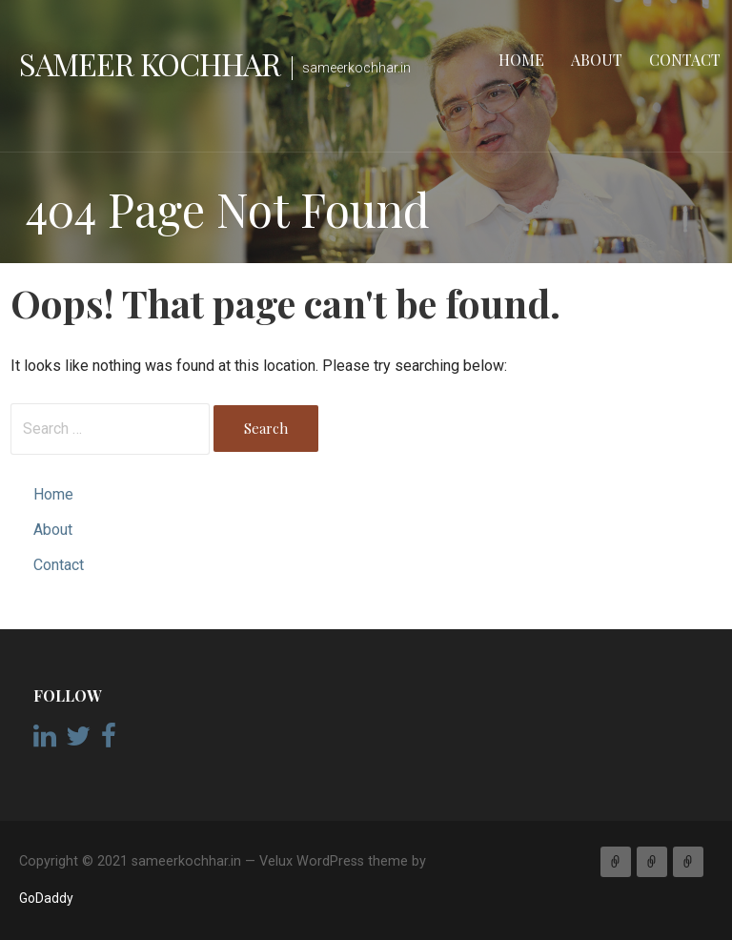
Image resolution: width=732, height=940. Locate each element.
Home (521, 60)
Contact (685, 60)
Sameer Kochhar (149, 63)
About (596, 60)
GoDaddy (46, 898)
